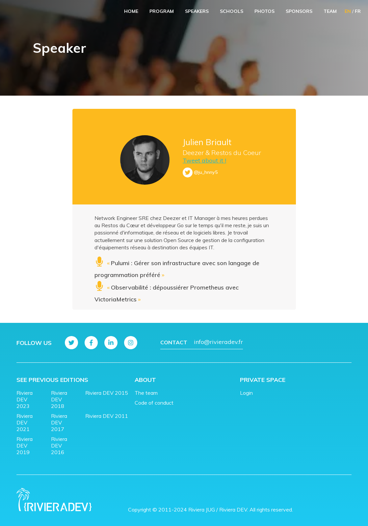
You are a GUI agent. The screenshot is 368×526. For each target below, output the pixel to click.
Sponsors (299, 11)
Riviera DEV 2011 (106, 416)
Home (131, 11)
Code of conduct (154, 402)
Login (246, 392)
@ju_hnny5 (206, 172)
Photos (264, 11)
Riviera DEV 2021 (24, 422)
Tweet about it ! (204, 160)
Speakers (197, 11)
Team (330, 11)
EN (348, 11)
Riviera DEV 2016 (59, 445)
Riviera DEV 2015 (106, 392)
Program (161, 11)
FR (358, 11)
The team (146, 392)
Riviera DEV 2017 (59, 422)
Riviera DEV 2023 (24, 399)
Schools (231, 11)
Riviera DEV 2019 (24, 445)
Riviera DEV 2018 (59, 399)
